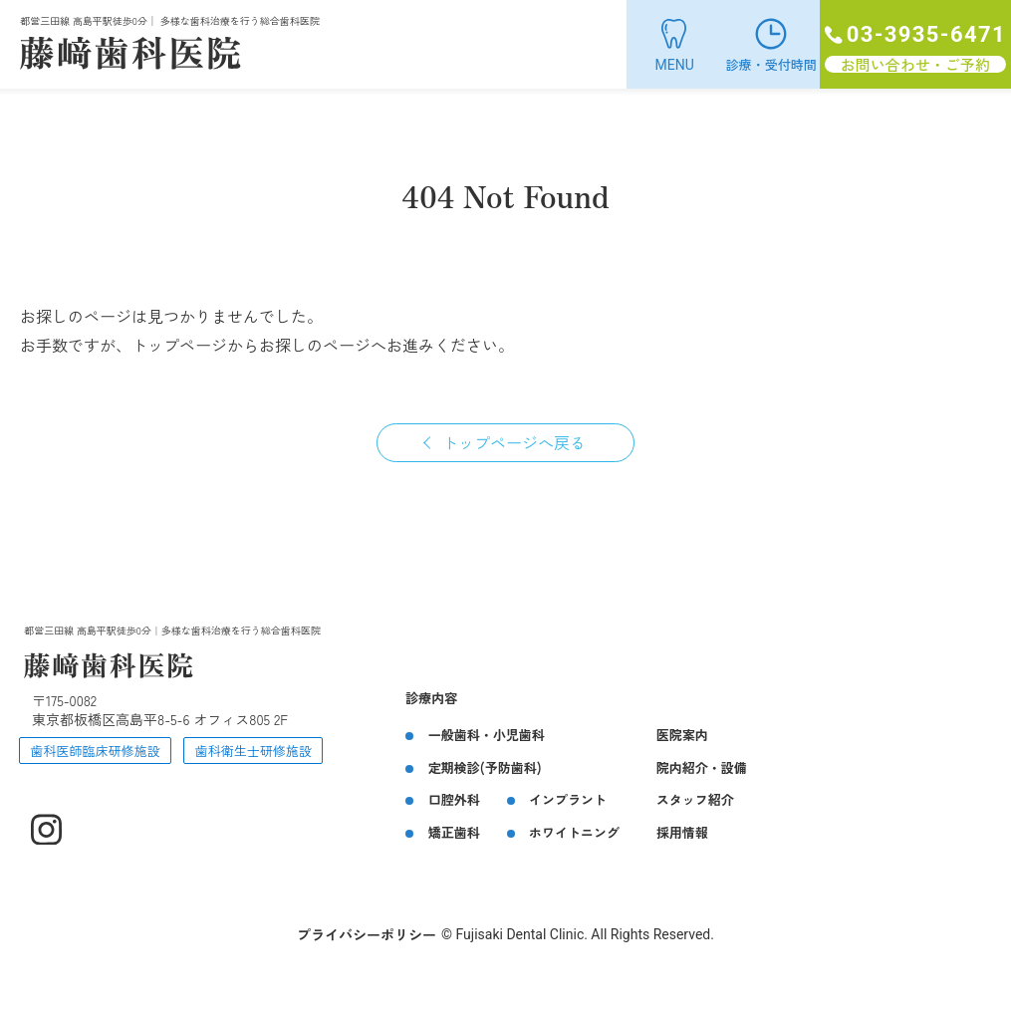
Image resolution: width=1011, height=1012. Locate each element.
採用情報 (682, 832)
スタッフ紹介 (695, 799)
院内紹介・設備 (701, 767)
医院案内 (682, 734)
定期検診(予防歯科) (485, 767)
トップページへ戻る (514, 442)
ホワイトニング (574, 832)
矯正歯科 (454, 832)
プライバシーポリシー (366, 934)
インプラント (568, 799)
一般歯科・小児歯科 (486, 734)
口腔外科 (454, 799)
